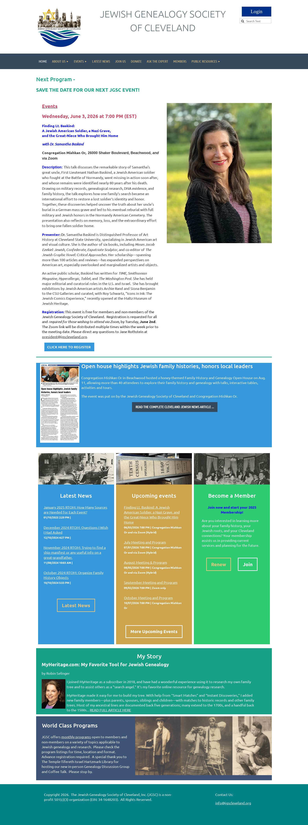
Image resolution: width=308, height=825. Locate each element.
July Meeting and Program (145, 542)
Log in (256, 11)
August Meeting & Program (145, 562)
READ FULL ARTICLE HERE (110, 710)
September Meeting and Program (151, 582)
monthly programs (76, 737)
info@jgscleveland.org (233, 803)
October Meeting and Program (148, 598)
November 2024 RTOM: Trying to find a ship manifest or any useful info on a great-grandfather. (75, 552)
